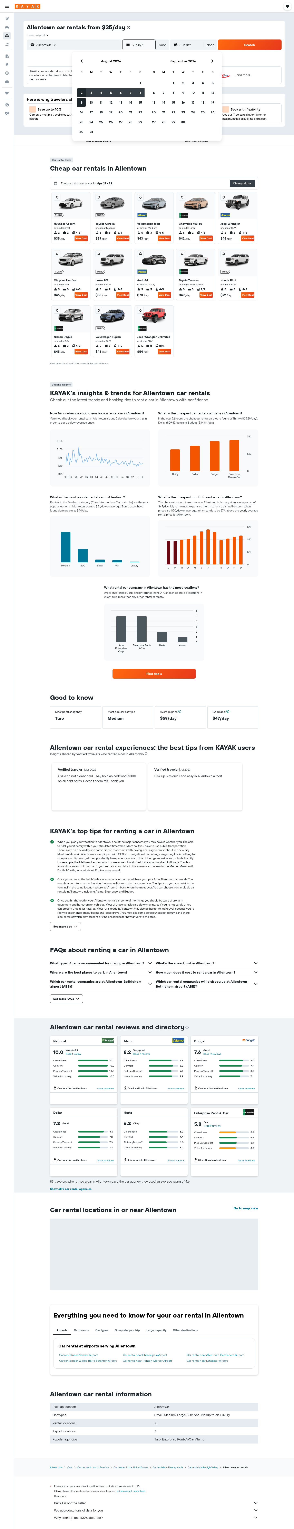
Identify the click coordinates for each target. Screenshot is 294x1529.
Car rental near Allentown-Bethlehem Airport (215, 1355)
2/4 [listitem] (118, 232)
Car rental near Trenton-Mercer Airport (147, 1361)
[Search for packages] (7, 44)
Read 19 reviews (212, 1053)
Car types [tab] (101, 1330)
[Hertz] (179, 1113)
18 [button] (101, 112)
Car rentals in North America (93, 1467)
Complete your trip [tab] (127, 1330)
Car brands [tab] (81, 1330)
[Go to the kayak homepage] (27, 6)
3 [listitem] (107, 232)
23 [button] (81, 122)
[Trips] (7, 93)
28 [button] (130, 122)
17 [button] (91, 112)
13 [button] (120, 102)
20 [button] (121, 112)
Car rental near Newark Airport (78, 1355)
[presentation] (128, 27)
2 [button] (81, 93)
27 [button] (120, 122)
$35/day (113, 27)
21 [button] (130, 112)
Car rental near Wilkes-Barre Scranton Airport (88, 1361)
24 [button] (91, 122)
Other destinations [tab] (185, 1330)
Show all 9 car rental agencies (70, 1189)
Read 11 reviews (141, 1053)
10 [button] (91, 102)
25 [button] (101, 122)
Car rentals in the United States (131, 1467)
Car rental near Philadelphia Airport (145, 1355)
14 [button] (130, 102)
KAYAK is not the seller (156, 1503)
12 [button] (110, 102)
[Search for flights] (7, 19)
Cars (69, 1467)
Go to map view (246, 1208)
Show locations (105, 1088)
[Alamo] (178, 1041)
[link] (154, 674)
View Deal (81, 238)
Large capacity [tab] (156, 1330)
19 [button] (110, 112)
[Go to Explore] (7, 64)
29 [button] (140, 122)
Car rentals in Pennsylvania (168, 1467)
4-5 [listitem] (76, 232)
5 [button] (111, 93)
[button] (6, 6)
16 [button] (81, 112)
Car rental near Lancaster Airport (207, 1361)
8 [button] (140, 93)
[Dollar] (108, 1113)
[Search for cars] (7, 36)
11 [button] (101, 102)
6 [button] (121, 93)
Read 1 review (73, 1053)
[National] (108, 1041)
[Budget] (249, 1041)
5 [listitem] (98, 232)
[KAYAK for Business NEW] (7, 82)
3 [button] (91, 93)
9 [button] (81, 102)
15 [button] (140, 102)
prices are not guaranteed (131, 1491)
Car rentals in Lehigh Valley (203, 1467)
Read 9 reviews (212, 1125)
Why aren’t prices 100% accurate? (156, 1517)
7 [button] (130, 93)
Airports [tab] (62, 1330)
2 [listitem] (57, 232)
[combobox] (38, 35)
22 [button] (140, 112)
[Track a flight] (7, 73)
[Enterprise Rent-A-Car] (249, 1112)
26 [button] (111, 122)
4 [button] (101, 93)
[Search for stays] (7, 27)
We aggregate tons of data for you (156, 1510)
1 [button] (140, 83)
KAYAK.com (56, 1467)
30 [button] (81, 132)
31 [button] (91, 132)
